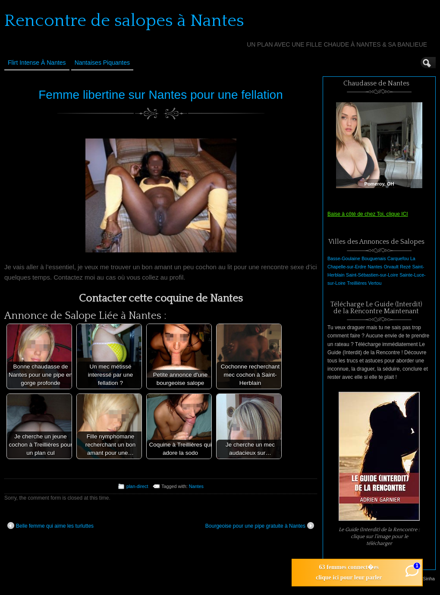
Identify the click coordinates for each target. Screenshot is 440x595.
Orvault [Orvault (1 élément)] (390, 266)
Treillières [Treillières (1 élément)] (357, 283)
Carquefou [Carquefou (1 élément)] (398, 258)
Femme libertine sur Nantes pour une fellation (160, 94)
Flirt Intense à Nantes (37, 62)
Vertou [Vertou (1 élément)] (375, 283)
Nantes (196, 486)
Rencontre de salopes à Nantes (124, 20)
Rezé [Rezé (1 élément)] (405, 266)
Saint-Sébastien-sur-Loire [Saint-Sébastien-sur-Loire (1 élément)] (372, 274)
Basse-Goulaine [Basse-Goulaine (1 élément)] (343, 258)
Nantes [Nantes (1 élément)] (375, 266)
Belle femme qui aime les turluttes (50, 525)
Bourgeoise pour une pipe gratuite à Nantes (259, 525)
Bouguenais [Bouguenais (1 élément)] (373, 258)
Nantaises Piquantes (102, 62)
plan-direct (137, 486)
